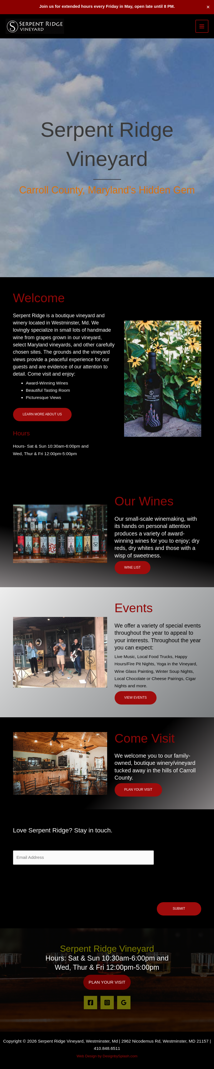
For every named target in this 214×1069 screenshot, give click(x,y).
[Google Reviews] (123, 1002)
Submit (179, 909)
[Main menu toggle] (201, 26)
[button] (106, 982)
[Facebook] (90, 1002)
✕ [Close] (208, 7)
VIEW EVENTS (135, 698)
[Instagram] (107, 1002)
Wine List (132, 567)
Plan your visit (138, 790)
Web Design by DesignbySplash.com (107, 1056)
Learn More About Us (42, 414)
